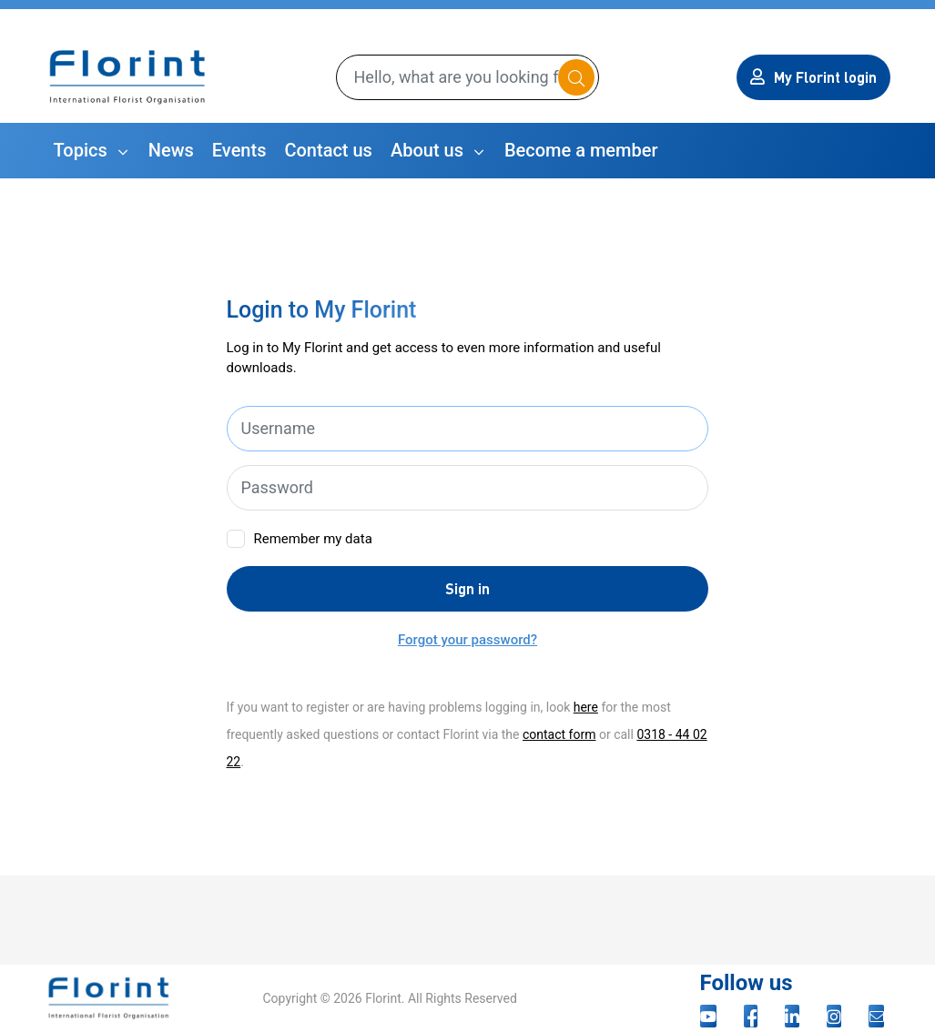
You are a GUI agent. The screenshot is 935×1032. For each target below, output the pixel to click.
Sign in (467, 588)
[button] (92, 150)
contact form (559, 734)
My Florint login (813, 76)
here (586, 707)
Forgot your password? (467, 640)
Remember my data (313, 539)
